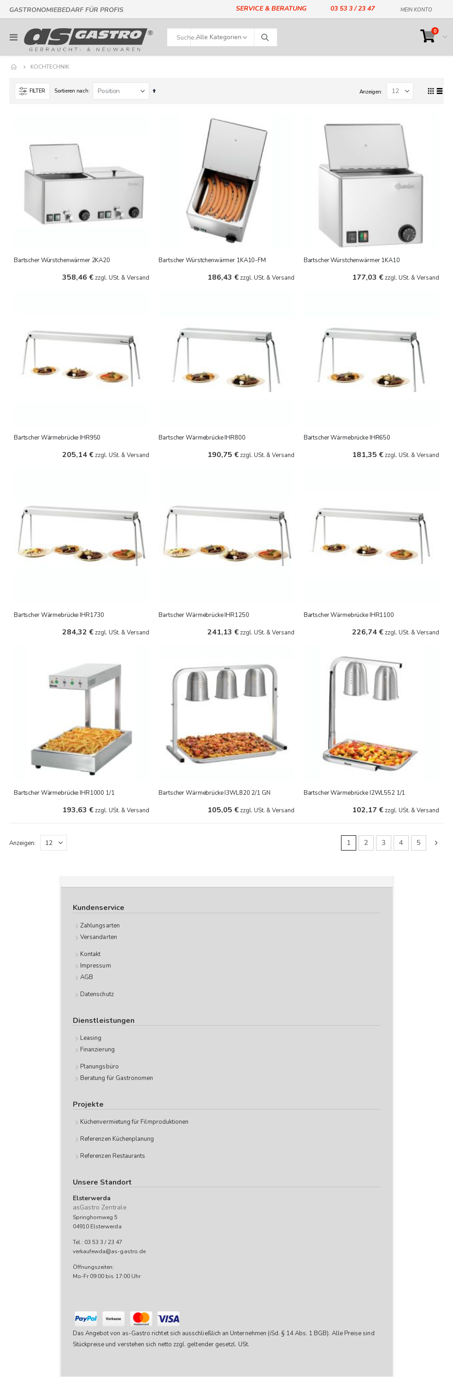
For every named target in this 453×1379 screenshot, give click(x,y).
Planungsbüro (99, 1069)
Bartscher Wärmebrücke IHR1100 (349, 616)
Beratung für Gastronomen (116, 1080)
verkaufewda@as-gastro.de (109, 1253)
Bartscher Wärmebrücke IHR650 (347, 438)
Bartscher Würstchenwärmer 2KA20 (62, 260)
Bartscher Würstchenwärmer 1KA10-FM (212, 260)
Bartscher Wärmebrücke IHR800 (202, 438)
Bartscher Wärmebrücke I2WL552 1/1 (355, 795)
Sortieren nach (71, 91)
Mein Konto (416, 8)
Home (14, 66)
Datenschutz (97, 996)
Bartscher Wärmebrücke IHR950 (57, 438)
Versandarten (98, 939)
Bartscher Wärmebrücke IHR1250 (204, 616)
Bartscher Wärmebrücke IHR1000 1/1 (64, 795)
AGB (86, 979)
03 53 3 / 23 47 (352, 8)
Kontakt (90, 956)
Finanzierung (97, 1052)
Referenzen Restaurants (112, 1159)
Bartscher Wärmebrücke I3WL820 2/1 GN (214, 795)
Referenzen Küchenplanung (117, 1142)
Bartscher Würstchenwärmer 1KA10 (352, 260)
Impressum (95, 968)
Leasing (90, 1040)
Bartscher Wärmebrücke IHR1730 (59, 616)
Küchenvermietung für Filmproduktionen (134, 1125)
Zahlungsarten (100, 928)
